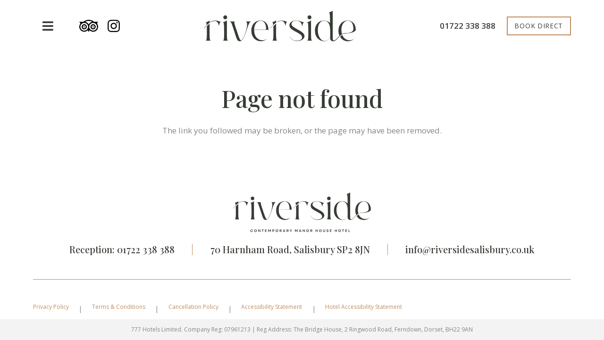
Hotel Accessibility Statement (363, 307)
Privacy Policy (51, 307)
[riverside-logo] (280, 26)
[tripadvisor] (88, 26)
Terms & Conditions (118, 307)
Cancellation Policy (193, 307)
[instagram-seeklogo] (114, 26)
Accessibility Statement (271, 307)
